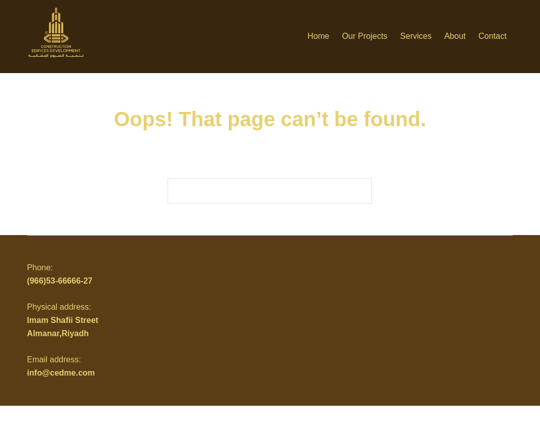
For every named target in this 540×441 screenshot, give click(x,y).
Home (319, 36)
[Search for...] (257, 191)
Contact (493, 36)
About (455, 36)
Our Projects (364, 36)
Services (415, 36)
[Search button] (359, 191)
